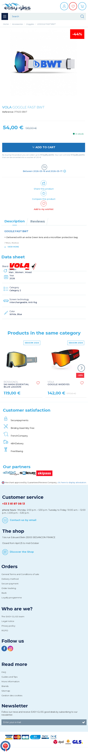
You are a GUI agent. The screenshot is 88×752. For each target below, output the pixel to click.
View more (13, 247)
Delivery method (9, 579)
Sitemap (5, 690)
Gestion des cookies (11, 695)
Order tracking (8, 588)
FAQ (3, 672)
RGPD (4, 630)
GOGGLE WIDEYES (59, 383)
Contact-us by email (23, 520)
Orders (9, 566)
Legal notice (7, 621)
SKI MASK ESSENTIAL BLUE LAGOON (16, 384)
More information (10, 681)
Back (4, 593)
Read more (14, 664)
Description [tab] (14, 221)
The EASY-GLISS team (12, 616)
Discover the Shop (22, 551)
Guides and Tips (9, 677)
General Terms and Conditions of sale (20, 574)
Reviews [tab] (37, 221)
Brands (4, 686)
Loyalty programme (11, 597)
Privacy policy (8, 626)
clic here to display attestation (72, 482)
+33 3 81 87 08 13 (13, 503)
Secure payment (9, 583)
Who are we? (17, 609)
